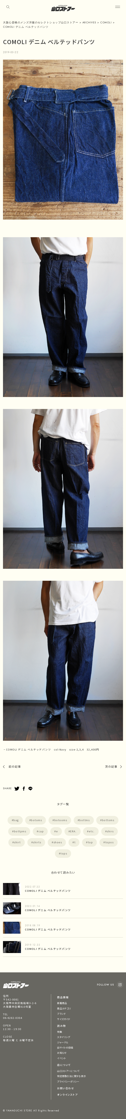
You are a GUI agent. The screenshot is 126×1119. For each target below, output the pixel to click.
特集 (59, 1031)
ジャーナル (62, 1042)
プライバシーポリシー (68, 1081)
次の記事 (111, 766)
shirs (110, 831)
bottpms (20, 831)
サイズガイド (63, 1019)
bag (16, 820)
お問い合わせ (65, 1088)
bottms (84, 820)
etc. (92, 831)
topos (109, 842)
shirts (37, 842)
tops (64, 853)
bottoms (108, 820)
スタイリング (63, 1037)
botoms (36, 820)
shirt (17, 842)
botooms (60, 820)
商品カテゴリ (64, 1008)
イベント (61, 1058)
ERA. (73, 831)
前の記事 (15, 766)
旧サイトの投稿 (65, 1047)
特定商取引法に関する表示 (71, 1076)
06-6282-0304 (12, 1018)
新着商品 (62, 1003)
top (90, 842)
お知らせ (61, 1052)
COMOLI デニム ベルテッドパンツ (48, 891)
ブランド (61, 1013)
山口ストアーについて (68, 1071)
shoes (58, 842)
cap (41, 831)
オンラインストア (67, 1094)
